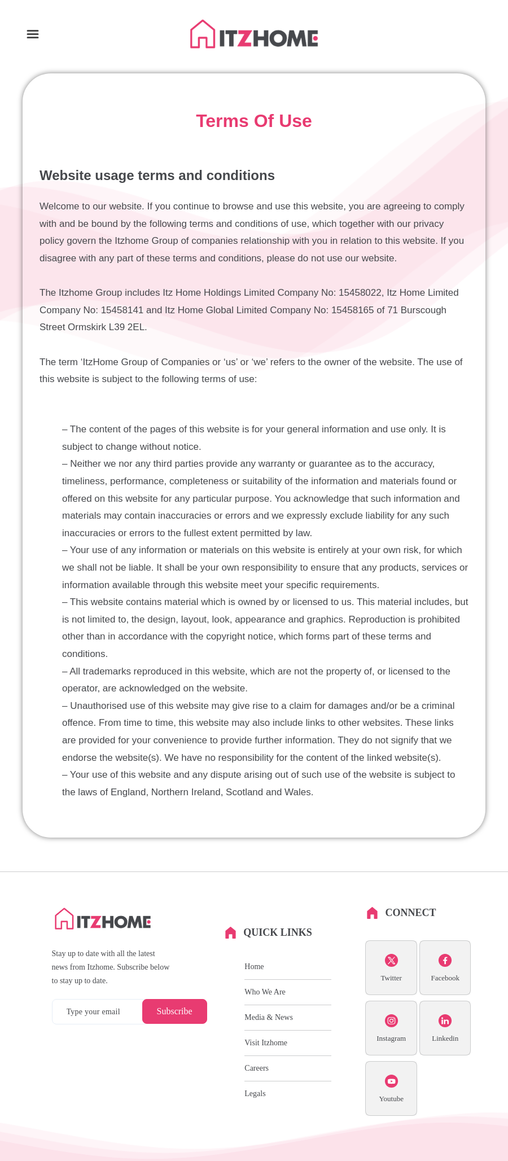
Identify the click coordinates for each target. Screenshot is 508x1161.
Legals (254, 1093)
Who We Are (264, 992)
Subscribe (174, 1011)
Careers (256, 1068)
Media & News (268, 1017)
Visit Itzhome (265, 1043)
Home (254, 966)
